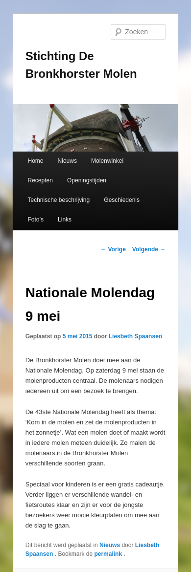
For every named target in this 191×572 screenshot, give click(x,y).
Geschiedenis (122, 200)
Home (35, 160)
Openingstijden (86, 180)
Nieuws (67, 160)
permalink (108, 553)
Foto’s (35, 219)
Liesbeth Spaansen (135, 336)
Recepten (39, 180)
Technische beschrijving (58, 200)
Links (65, 219)
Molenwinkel (107, 160)
